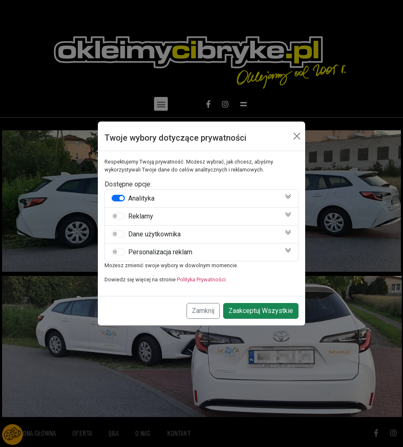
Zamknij (203, 311)
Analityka (141, 198)
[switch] (118, 198)
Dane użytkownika (154, 234)
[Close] (297, 136)
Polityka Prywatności (201, 279)
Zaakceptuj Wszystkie (261, 311)
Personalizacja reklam (160, 252)
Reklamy (140, 216)
